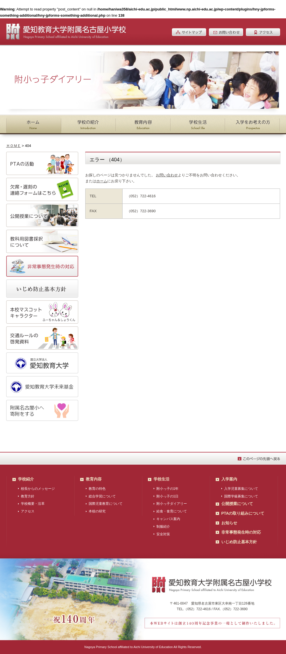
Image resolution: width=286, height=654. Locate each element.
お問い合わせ (167, 175)
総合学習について (102, 496)
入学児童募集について (241, 489)
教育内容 (94, 479)
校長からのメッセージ (38, 489)
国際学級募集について (241, 496)
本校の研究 (97, 511)
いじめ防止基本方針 (239, 542)
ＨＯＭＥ (13, 146)
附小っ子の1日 (167, 496)
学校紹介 (26, 479)
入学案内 (229, 479)
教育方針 (27, 496)
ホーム (101, 181)
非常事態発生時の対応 (241, 532)
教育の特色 (97, 489)
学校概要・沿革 (33, 504)
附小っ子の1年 (167, 489)
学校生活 (161, 479)
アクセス (27, 511)
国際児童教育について (106, 504)
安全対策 (163, 534)
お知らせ (229, 523)
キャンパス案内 (168, 519)
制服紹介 (163, 527)
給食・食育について (171, 511)
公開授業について (237, 503)
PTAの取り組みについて (243, 513)
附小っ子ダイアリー (171, 504)
